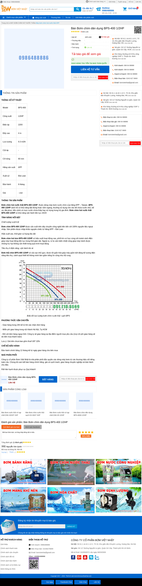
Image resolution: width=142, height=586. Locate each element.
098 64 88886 (129, 65)
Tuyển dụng (122, 2)
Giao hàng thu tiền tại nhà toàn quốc (89, 63)
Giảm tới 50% (88, 9)
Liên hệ (138, 2)
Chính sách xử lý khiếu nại (10, 565)
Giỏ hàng (133, 8)
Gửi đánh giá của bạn (11, 427)
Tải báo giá (104, 37)
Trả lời (3, 452)
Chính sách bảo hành (9, 561)
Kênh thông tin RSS (8, 569)
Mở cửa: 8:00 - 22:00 (112, 10)
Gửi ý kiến (86, 436)
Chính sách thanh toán (9, 548)
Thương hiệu (55, 17)
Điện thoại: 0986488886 (10, 2)
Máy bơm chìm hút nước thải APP (47, 23)
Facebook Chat (64, 582)
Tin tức (68, 17)
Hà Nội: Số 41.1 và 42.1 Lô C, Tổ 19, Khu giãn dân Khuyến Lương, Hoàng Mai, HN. (125, 41)
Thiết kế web (70, 576)
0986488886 (45, 545)
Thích (11, 452)
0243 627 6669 (131, 78)
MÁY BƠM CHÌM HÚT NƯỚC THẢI (22, 23)
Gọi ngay (48, 582)
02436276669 (48, 549)
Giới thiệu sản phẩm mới (84, 17)
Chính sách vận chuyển (9, 552)
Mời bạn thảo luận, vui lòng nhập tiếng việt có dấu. (39, 434)
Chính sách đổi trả (7, 557)
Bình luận (84, 32)
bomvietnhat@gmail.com (129, 83)
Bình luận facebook (33, 427)
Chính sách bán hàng (96, 1)
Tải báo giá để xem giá (86, 54)
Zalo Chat (81, 582)
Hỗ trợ (131, 2)
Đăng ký (71, 526)
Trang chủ (5, 23)
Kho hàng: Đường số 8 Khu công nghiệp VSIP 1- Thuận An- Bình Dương (125, 56)
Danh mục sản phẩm (14, 17)
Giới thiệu (112, 2)
